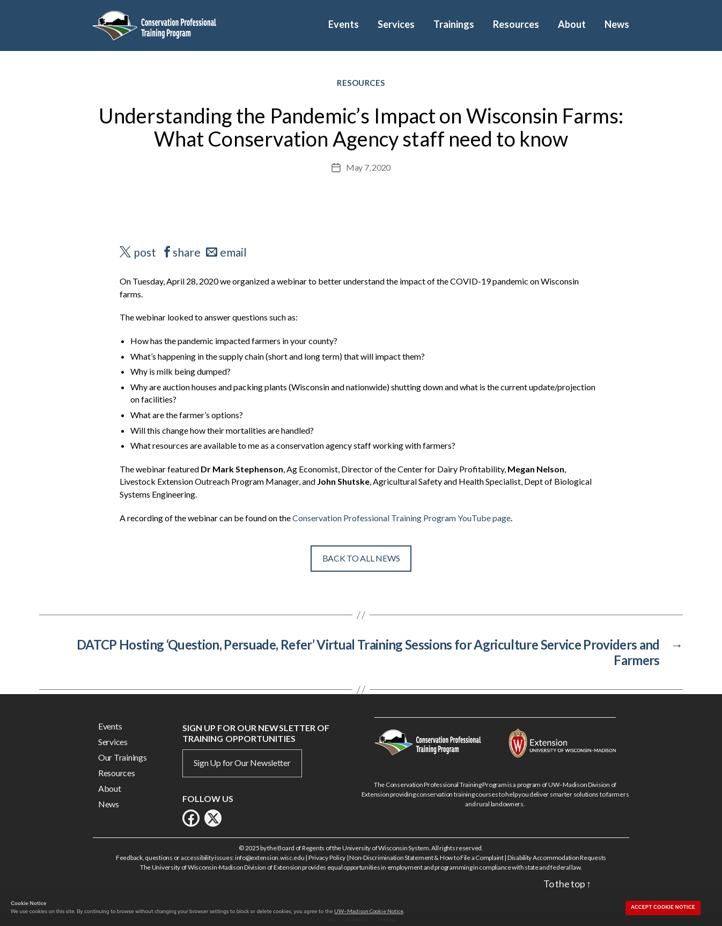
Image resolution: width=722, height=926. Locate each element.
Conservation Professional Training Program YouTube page (401, 518)
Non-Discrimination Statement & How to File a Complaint (426, 858)
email (233, 252)
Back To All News (361, 558)
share (187, 252)
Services (396, 24)
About (572, 24)
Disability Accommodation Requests (556, 858)
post (145, 252)
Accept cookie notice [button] (663, 907)
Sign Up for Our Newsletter (242, 762)
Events (343, 24)
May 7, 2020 (368, 167)
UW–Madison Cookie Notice (368, 911)
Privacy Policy (326, 858)
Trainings (453, 24)
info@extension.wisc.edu (270, 858)
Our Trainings (122, 757)
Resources (516, 24)
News (617, 24)
